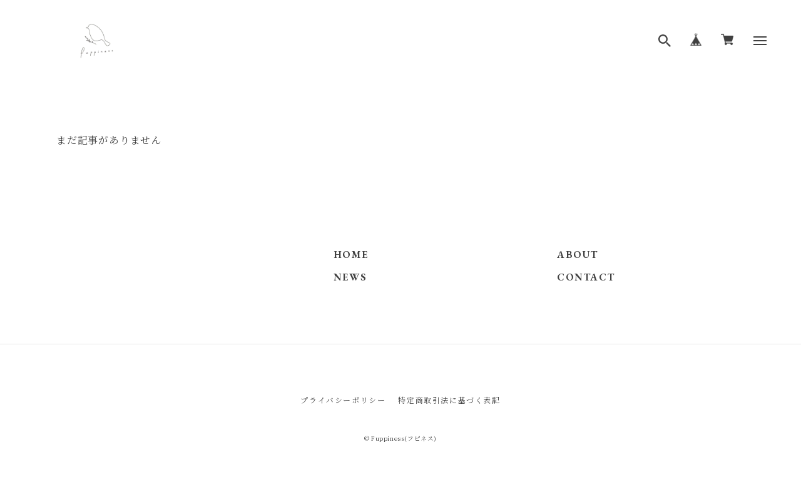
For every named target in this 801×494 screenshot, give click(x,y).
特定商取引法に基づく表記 (449, 399)
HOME (351, 254)
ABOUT (577, 254)
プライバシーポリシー (342, 399)
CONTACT (586, 277)
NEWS (350, 277)
